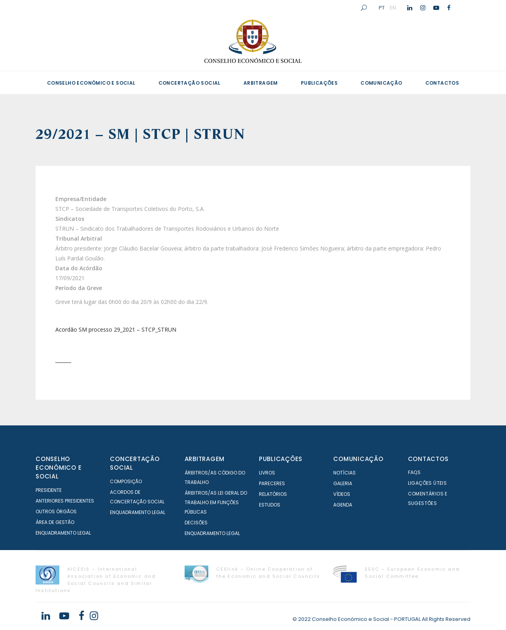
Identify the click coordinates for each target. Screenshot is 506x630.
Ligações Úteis (427, 483)
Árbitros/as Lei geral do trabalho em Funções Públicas (216, 502)
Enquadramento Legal (63, 532)
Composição (126, 481)
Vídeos (341, 494)
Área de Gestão (55, 522)
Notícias (344, 472)
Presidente (49, 490)
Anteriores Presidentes (65, 500)
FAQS (414, 472)
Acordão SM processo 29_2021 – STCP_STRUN (115, 329)
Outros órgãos (56, 511)
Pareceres (272, 483)
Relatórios (273, 494)
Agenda (342, 504)
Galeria (342, 483)
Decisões (196, 522)
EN (393, 7)
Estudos (269, 504)
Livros (267, 472)
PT (382, 7)
